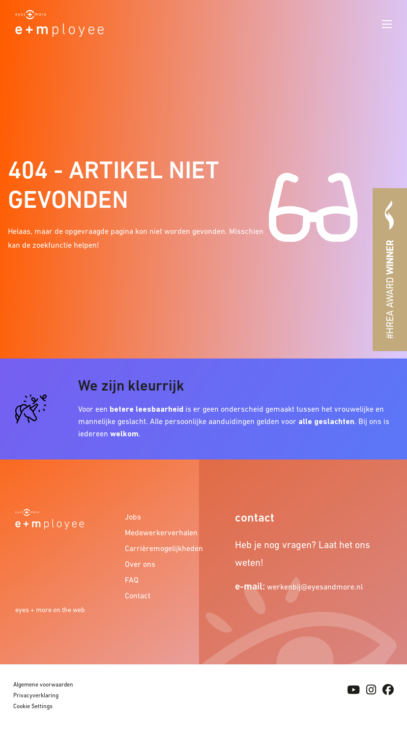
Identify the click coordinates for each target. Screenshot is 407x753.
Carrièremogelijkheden (156, 548)
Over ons (140, 563)
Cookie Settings (33, 706)
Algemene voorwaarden (43, 685)
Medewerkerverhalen (156, 532)
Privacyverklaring (35, 695)
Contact (137, 595)
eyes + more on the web (50, 610)
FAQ (132, 579)
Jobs (133, 516)
